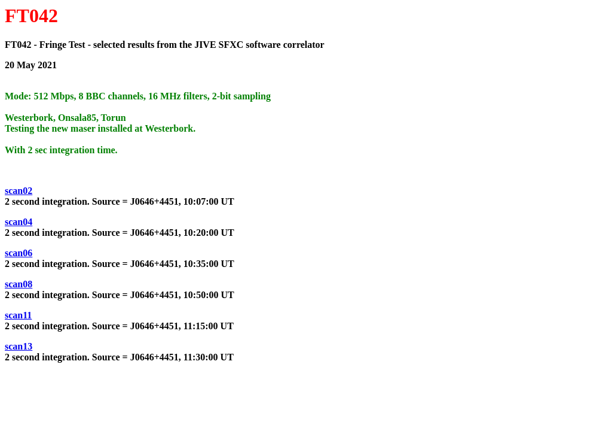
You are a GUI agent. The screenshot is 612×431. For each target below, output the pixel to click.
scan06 (18, 253)
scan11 (18, 315)
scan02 (18, 191)
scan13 (18, 346)
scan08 (18, 284)
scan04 (18, 222)
